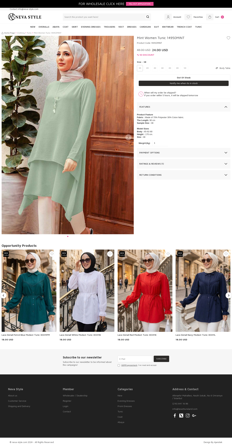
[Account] (171, 17)
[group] (68, 135)
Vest (121, 26)
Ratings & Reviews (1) (151, 163)
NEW (32, 26)
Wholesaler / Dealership (75, 395)
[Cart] (215, 17)
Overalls (44, 26)
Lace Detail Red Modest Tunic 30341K (137, 334)
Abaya (56, 26)
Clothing (21, 33)
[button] (67, 236)
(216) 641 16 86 (180, 403)
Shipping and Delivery (19, 406)
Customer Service (17, 400)
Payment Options (149, 152)
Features (144, 106)
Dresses (131, 26)
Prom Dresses (125, 406)
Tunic (198, 26)
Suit (156, 26)
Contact (67, 411)
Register (67, 400)
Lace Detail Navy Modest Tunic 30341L (196, 334)
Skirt (75, 26)
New (120, 395)
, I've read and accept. (137, 365)
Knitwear (168, 26)
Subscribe (161, 359)
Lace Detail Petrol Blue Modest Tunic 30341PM (26, 334)
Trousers (109, 26)
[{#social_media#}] (174, 415)
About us (12, 395)
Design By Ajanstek (213, 442)
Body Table (223, 68)
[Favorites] (193, 17)
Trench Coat (184, 26)
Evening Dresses (91, 26)
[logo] (24, 17)
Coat (65, 26)
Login (65, 406)
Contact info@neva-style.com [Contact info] (24, 9)
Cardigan (145, 26)
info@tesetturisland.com (184, 408)
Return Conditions (150, 174)
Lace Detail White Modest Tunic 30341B (80, 334)
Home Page (8, 33)
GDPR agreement (129, 365)
